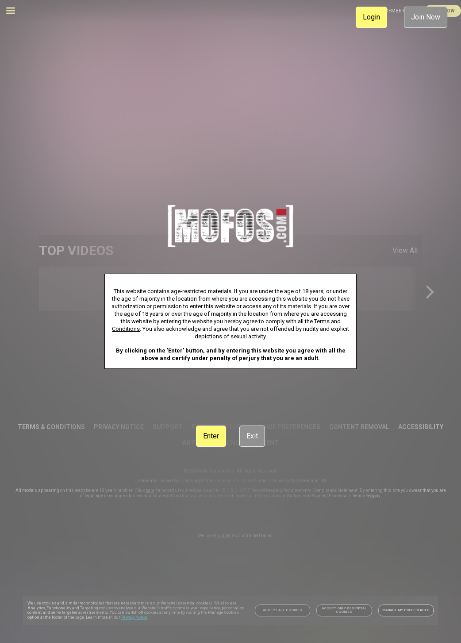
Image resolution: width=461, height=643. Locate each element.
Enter (211, 436)
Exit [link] (252, 436)
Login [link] (371, 17)
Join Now (425, 17)
